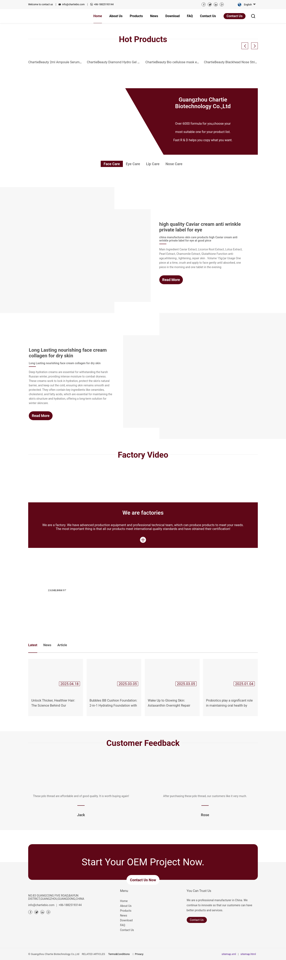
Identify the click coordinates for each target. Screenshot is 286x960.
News (123, 915)
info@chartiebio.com (73, 4)
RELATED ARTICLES (93, 954)
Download (126, 920)
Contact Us (234, 16)
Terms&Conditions (119, 954)
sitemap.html (248, 954)
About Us (126, 905)
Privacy (139, 954)
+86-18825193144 (104, 4)
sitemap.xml (229, 954)
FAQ (122, 925)
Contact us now (143, 880)
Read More (171, 280)
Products (125, 910)
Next (269, 23)
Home (124, 901)
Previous (17, 23)
